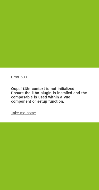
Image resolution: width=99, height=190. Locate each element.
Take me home (23, 113)
